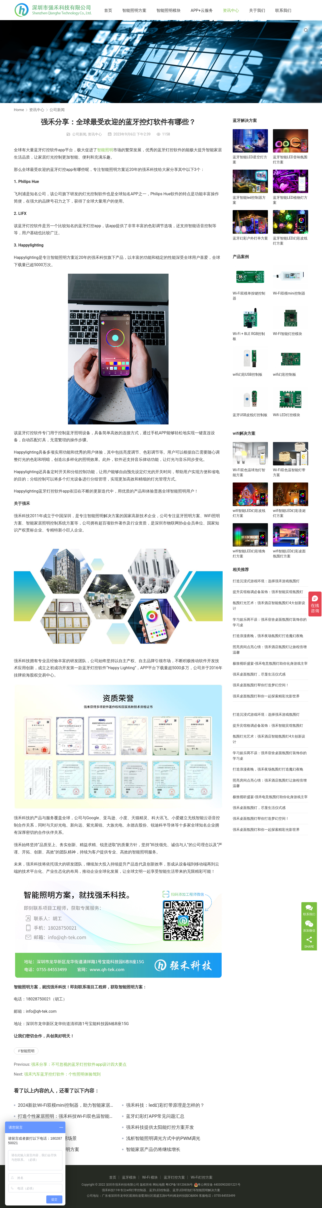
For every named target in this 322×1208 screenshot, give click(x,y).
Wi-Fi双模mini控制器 (289, 293)
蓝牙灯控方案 (174, 1177)
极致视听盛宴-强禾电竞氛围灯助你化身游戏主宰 (270, 663)
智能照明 (105, 150)
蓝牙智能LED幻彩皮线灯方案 (290, 240)
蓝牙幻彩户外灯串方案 (250, 238)
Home (19, 110)
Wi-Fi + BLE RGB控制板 (249, 336)
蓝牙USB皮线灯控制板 (250, 415)
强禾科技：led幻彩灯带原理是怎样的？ (165, 1105)
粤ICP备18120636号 (179, 1184)
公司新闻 (79, 134)
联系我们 (283, 10)
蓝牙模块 (129, 1177)
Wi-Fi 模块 (150, 1177)
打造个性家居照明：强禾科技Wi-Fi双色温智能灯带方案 (66, 1116)
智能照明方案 (134, 10)
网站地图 (159, 1184)
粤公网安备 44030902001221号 (217, 1184)
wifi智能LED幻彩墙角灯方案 (249, 553)
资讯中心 (231, 10)
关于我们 (257, 10)
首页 (108, 10)
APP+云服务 (202, 10)
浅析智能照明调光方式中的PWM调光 (163, 1138)
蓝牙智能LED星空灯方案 (250, 159)
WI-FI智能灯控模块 (287, 334)
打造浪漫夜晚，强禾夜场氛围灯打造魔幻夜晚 (268, 636)
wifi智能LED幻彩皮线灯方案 (249, 513)
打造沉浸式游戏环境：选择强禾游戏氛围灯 (266, 581)
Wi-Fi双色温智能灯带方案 (289, 472)
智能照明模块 (168, 10)
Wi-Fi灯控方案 (202, 1177)
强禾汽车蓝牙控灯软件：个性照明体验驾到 (62, 1074)
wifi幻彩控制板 (284, 374)
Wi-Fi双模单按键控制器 (249, 295)
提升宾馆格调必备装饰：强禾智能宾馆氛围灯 (268, 592)
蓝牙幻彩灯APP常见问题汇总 (155, 1116)
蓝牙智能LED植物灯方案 (290, 200)
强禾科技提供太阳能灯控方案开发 (160, 1127)
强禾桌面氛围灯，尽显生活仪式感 (259, 674)
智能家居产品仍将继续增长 (153, 1149)
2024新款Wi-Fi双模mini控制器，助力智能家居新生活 (66, 1105)
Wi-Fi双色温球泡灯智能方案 (249, 472)
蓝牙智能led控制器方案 (249, 200)
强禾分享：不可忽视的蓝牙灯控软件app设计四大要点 (79, 1064)
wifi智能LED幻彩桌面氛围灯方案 (289, 553)
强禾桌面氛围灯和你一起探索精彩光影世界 (266, 696)
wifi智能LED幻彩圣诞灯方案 (289, 513)
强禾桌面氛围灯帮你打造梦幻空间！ (261, 685)
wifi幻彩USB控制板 (247, 374)
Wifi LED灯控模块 (286, 415)
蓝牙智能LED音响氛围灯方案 (290, 159)
